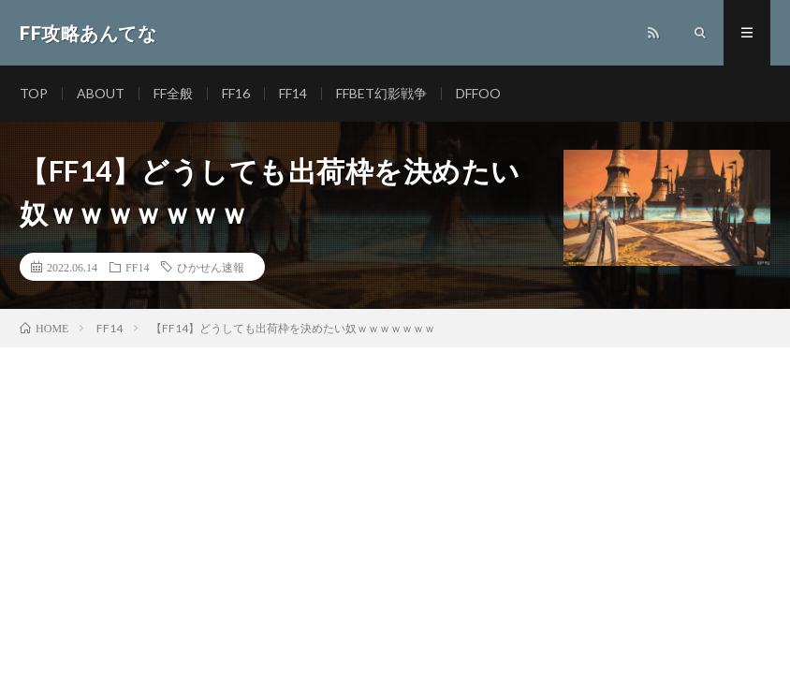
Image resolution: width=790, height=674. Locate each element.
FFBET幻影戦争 (381, 93)
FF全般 (173, 93)
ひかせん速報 (210, 266)
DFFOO (478, 93)
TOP (34, 93)
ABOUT (100, 93)
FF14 (293, 93)
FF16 (236, 93)
